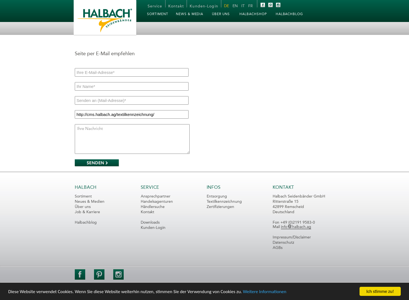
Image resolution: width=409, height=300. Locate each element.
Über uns (83, 207)
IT (243, 6)
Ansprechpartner (155, 196)
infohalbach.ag (296, 227)
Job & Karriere (87, 212)
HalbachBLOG (289, 14)
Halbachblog (86, 222)
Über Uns (221, 14)
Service (155, 6)
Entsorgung (217, 196)
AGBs (278, 248)
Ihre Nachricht (132, 139)
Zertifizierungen (220, 207)
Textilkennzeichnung (224, 202)
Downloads (150, 222)
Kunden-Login (204, 6)
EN (235, 6)
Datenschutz (283, 243)
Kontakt (176, 6)
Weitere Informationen (264, 292)
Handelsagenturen (157, 202)
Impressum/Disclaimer (292, 237)
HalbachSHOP (253, 14)
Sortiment (157, 14)
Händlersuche (153, 207)
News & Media (189, 14)
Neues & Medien (89, 202)
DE (226, 6)
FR (250, 6)
